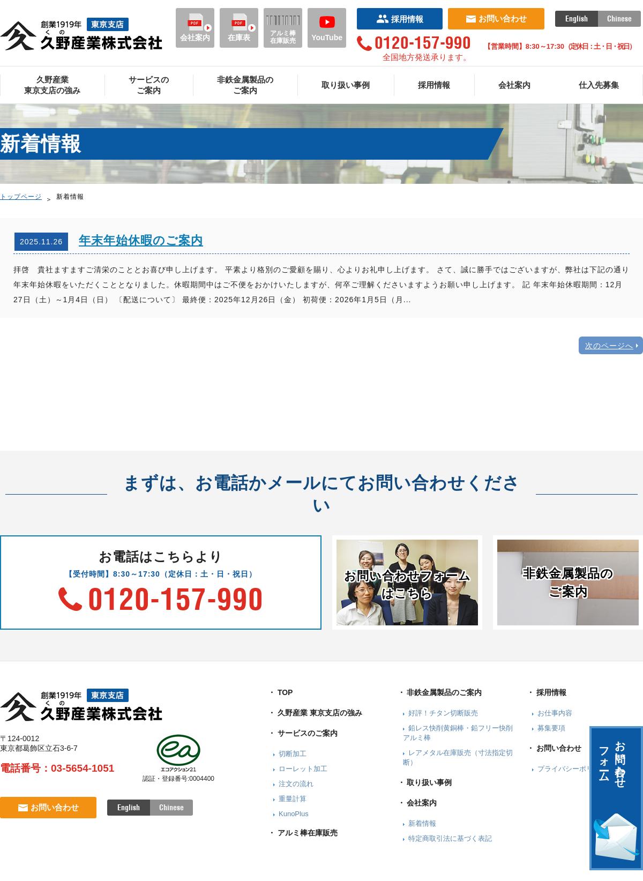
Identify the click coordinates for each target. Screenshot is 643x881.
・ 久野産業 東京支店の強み (315, 712)
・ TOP (280, 692)
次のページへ (609, 345)
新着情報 (422, 823)
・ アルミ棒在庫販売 (303, 832)
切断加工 (292, 754)
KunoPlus (294, 814)
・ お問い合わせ (554, 748)
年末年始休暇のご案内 (141, 240)
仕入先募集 (599, 84)
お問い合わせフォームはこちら (407, 584)
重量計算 (292, 799)
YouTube (326, 27)
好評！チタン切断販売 (443, 713)
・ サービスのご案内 (303, 733)
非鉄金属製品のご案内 (245, 85)
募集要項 (551, 728)
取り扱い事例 (346, 84)
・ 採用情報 (546, 692)
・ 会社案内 (417, 802)
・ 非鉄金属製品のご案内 (440, 692)
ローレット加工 (303, 769)
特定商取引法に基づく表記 (450, 838)
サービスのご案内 (149, 85)
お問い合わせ (496, 18)
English (576, 19)
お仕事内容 (554, 713)
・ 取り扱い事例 (425, 782)
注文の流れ (296, 784)
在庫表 (239, 27)
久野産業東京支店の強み (52, 85)
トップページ (21, 196)
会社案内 (195, 27)
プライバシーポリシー (572, 769)
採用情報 (400, 19)
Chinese (619, 19)
